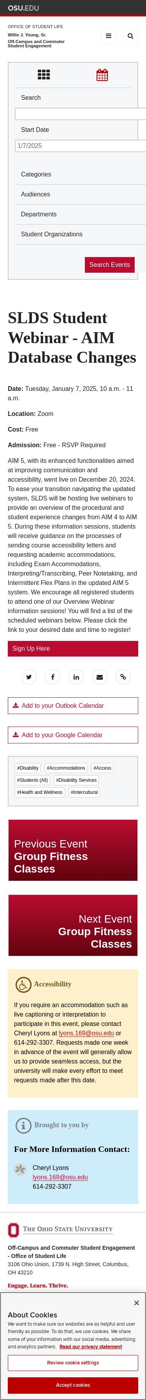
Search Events (110, 264)
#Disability (28, 768)
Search (31, 97)
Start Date (35, 129)
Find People (110, 8)
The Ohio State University (23, 8)
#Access (102, 768)
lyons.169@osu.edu (86, 1033)
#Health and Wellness (40, 792)
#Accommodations (66, 768)
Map (99, 8)
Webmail (122, 8)
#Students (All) (32, 780)
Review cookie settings (73, 1368)
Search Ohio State (133, 8)
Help (76, 8)
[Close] (136, 1308)
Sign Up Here (31, 648)
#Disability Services (76, 780)
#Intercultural (84, 792)
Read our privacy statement (91, 1352)
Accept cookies (73, 1391)
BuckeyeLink (87, 8)
